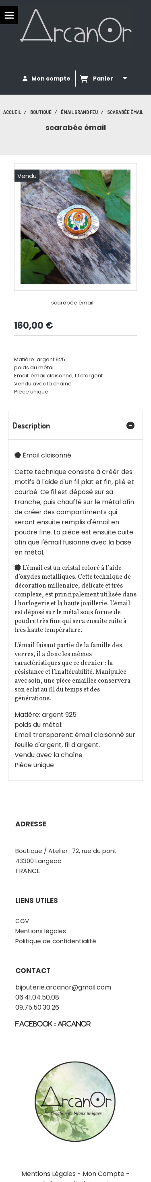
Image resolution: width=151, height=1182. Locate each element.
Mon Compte (103, 1173)
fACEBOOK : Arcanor (53, 1024)
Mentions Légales (48, 1173)
